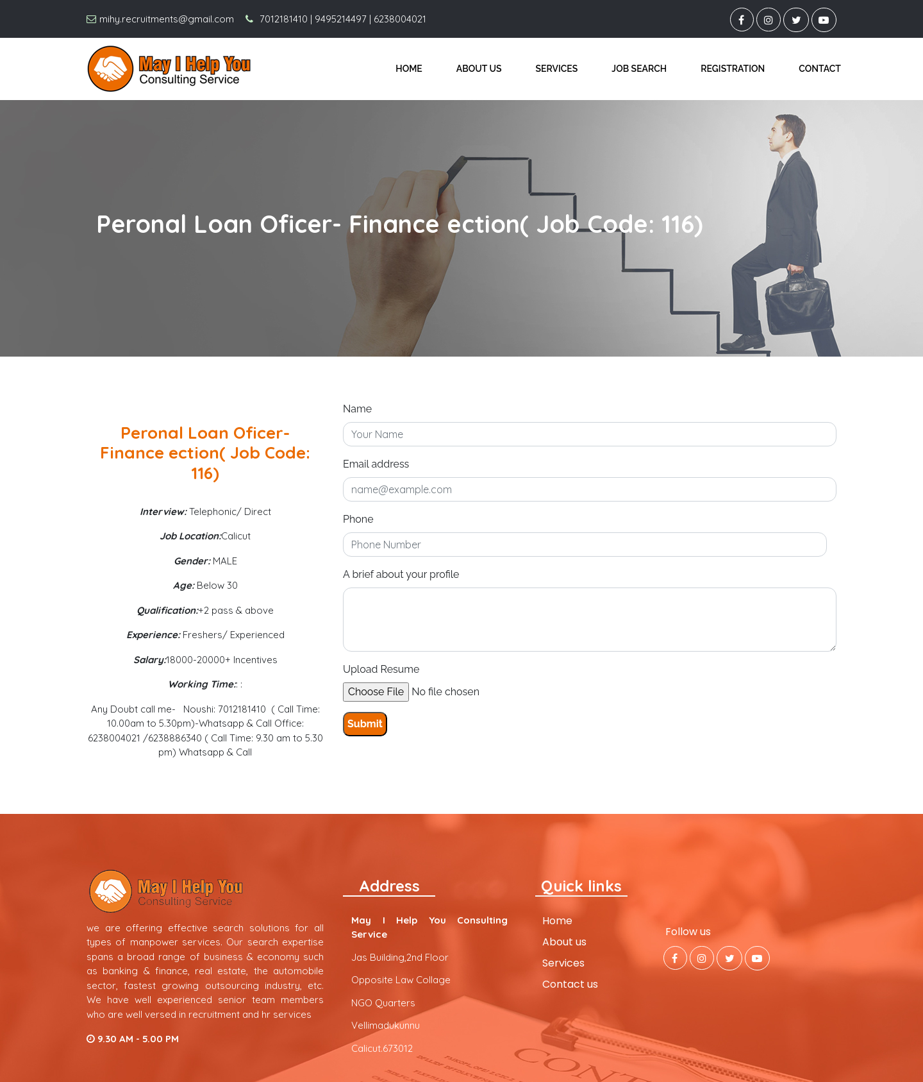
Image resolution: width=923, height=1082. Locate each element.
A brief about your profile (401, 574)
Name (357, 409)
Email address (376, 464)
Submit (365, 724)
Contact (820, 68)
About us (479, 68)
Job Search (639, 68)
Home (408, 68)
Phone (358, 519)
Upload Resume (381, 669)
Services (557, 68)
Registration (733, 68)
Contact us (570, 984)
